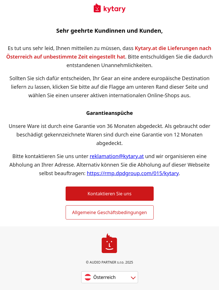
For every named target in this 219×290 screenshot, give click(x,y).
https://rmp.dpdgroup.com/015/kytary (133, 173)
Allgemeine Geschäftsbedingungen (109, 212)
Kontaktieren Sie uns (109, 193)
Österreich (104, 277)
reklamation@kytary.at (117, 156)
